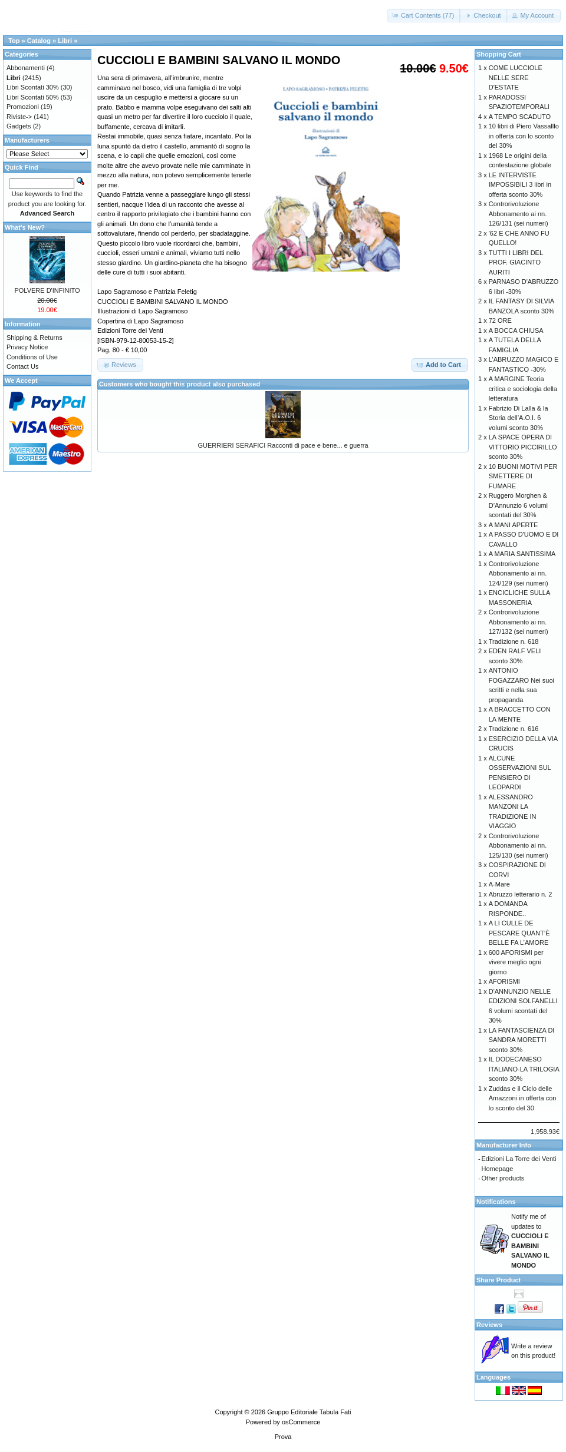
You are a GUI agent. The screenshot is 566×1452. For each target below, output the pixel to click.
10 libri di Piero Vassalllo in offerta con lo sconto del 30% (524, 136)
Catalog (39, 40)
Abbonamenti (25, 67)
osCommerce (301, 1421)
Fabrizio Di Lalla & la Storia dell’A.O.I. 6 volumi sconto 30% (518, 418)
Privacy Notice (27, 346)
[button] (424, 15)
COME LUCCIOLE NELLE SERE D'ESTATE (515, 77)
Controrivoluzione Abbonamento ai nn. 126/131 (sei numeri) (518, 213)
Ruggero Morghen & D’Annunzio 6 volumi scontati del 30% (518, 505)
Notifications (496, 1201)
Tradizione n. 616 (514, 728)
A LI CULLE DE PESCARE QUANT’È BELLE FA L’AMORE (519, 933)
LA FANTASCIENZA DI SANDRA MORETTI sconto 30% (522, 1040)
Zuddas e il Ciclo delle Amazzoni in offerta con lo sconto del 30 (523, 1098)
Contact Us (22, 366)
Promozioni (22, 106)
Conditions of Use (32, 356)
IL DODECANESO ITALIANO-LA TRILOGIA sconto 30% (524, 1069)
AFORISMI (504, 981)
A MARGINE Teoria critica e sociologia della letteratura (523, 388)
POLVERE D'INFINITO (47, 290)
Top (13, 40)
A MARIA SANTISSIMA (522, 553)
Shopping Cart (498, 54)
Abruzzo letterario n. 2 (520, 894)
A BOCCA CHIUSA (516, 330)
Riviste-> (19, 116)
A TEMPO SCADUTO (520, 116)
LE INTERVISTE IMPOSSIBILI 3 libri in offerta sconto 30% (520, 184)
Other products (503, 1178)
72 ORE (500, 320)
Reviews (489, 1324)
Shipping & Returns (34, 337)
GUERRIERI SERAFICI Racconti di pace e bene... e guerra (283, 445)
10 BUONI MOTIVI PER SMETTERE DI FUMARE (523, 476)
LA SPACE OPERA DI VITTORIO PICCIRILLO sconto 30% (523, 447)
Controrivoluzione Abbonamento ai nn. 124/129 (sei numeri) (518, 573)
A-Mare (499, 884)
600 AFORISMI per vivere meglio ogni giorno (516, 962)
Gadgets (18, 126)
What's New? (25, 227)
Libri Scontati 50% (32, 97)
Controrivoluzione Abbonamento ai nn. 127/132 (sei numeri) (518, 621)
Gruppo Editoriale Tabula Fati (309, 1411)
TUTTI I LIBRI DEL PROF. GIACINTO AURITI (516, 262)
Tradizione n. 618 (514, 641)
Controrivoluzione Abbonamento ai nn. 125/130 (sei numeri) (518, 845)
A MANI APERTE (513, 524)
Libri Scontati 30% (32, 87)
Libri (65, 40)
